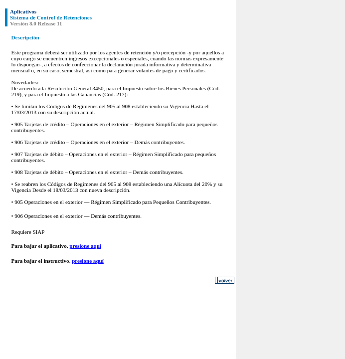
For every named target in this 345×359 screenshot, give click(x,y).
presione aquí (85, 246)
